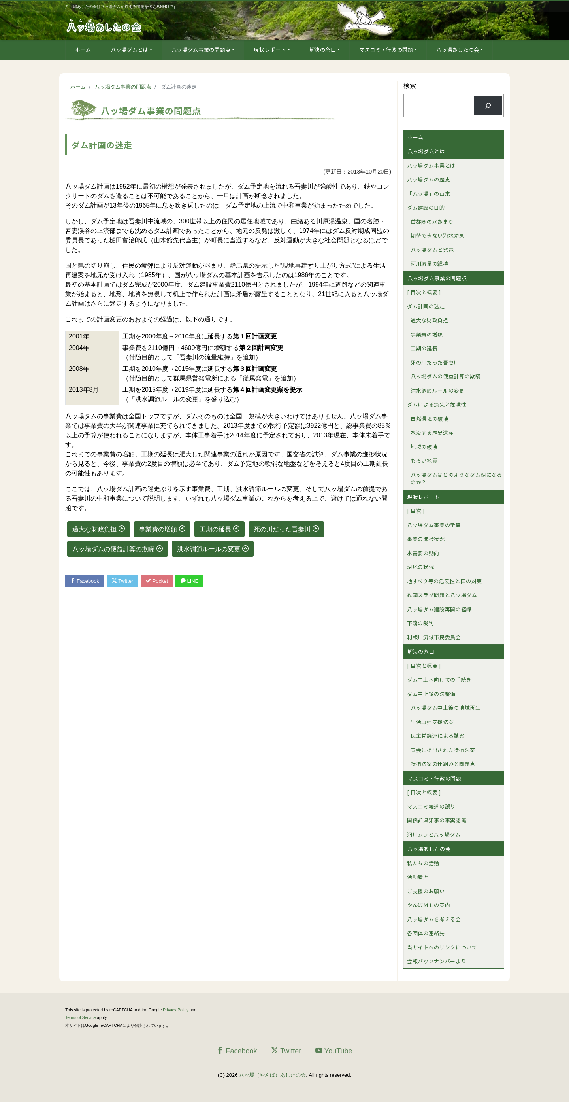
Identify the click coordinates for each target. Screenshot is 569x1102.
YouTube (333, 1051)
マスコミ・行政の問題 (386, 49)
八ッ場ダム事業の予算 (434, 525)
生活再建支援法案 (432, 722)
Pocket (158, 581)
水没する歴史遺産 (432, 432)
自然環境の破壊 (429, 418)
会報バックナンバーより (436, 961)
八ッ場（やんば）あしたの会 (272, 1075)
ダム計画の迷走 (426, 306)
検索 (409, 85)
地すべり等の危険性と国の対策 (444, 581)
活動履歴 (418, 877)
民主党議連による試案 (438, 735)
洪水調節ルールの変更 (208, 549)
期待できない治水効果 (438, 235)
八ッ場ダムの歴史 (428, 179)
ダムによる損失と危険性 (436, 404)
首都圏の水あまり (432, 221)
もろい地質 (424, 460)
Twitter (123, 581)
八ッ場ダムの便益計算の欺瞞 (113, 549)
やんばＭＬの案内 (428, 905)
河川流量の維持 (429, 263)
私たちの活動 (423, 863)
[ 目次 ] (416, 510)
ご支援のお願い (426, 891)
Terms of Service (80, 1017)
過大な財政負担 (94, 529)
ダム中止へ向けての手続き (439, 679)
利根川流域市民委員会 (434, 637)
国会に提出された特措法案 (443, 750)
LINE (191, 581)
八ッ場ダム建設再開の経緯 (439, 609)
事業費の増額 (158, 529)
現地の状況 (420, 567)
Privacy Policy (175, 1010)
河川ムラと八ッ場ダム (434, 834)
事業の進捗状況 (426, 538)
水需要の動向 (423, 553)
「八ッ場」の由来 (428, 193)
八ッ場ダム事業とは (431, 165)
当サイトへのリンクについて (442, 947)
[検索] (488, 105)
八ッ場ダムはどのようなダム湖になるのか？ (456, 478)
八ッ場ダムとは (130, 49)
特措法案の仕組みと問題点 (443, 763)
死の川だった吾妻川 (282, 529)
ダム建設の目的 (426, 207)
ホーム (83, 49)
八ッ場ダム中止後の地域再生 (445, 707)
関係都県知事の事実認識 (436, 820)
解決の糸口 (322, 49)
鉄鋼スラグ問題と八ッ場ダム (442, 595)
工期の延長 (215, 529)
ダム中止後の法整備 (431, 693)
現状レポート (270, 49)
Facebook (85, 581)
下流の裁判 (420, 623)
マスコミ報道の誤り (431, 806)
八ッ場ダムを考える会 (434, 919)
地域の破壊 (424, 446)
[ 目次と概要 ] (424, 292)
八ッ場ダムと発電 (432, 249)
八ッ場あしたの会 (457, 49)
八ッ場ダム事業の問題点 (201, 49)
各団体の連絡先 (426, 933)
